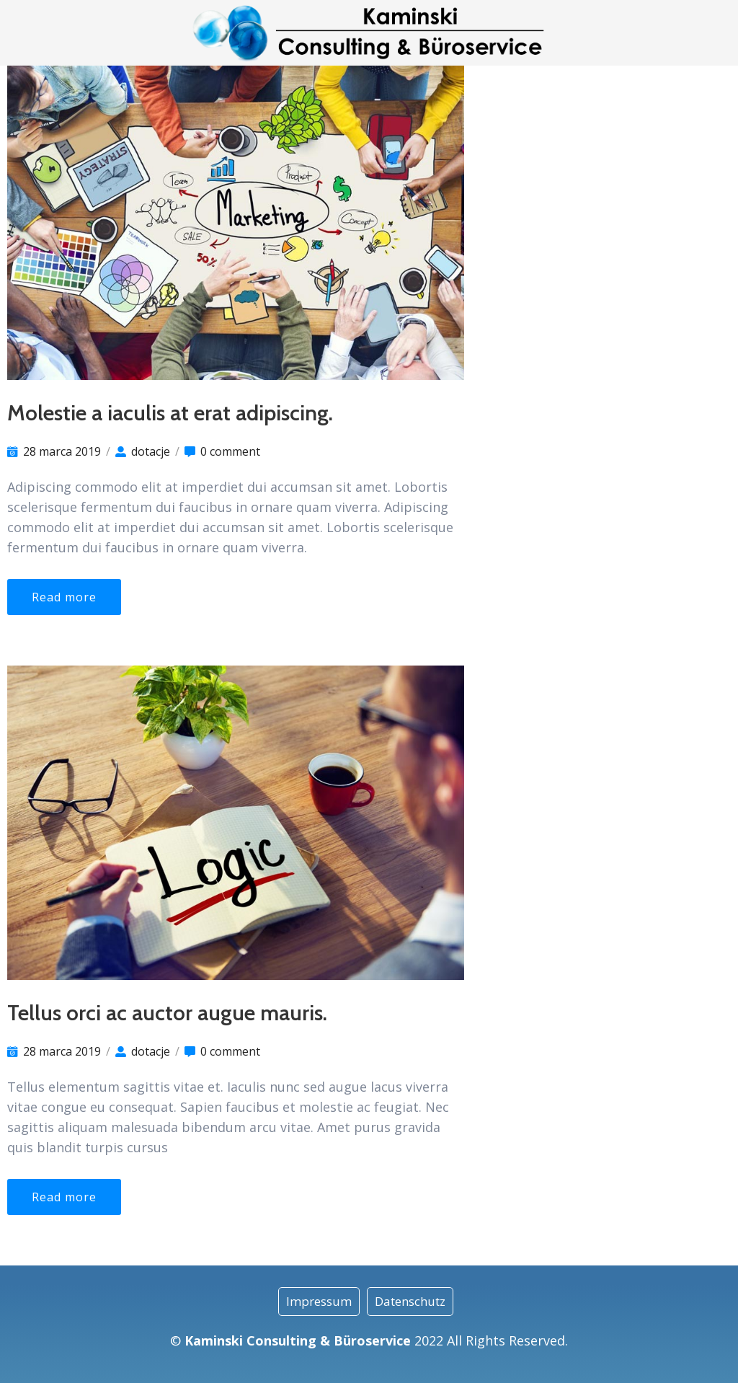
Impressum (319, 1301)
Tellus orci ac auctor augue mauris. (167, 1012)
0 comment (230, 451)
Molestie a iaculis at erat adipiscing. (170, 412)
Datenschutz (410, 1301)
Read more (64, 597)
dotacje (150, 451)
